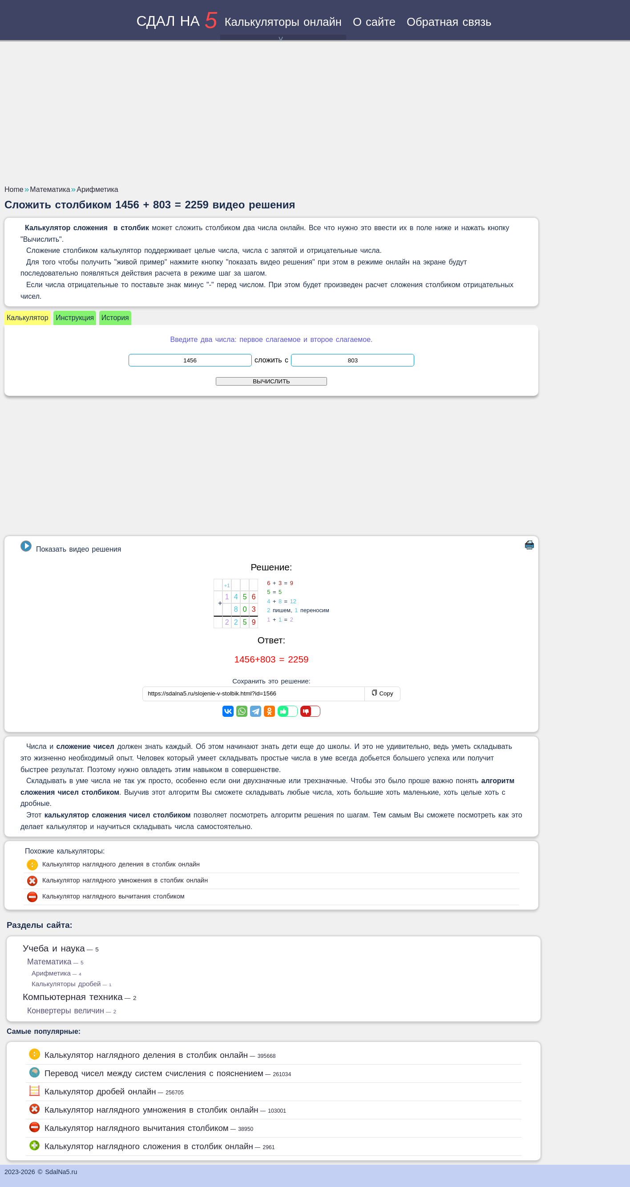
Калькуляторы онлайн (283, 28)
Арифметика (56, 973)
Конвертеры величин (71, 1010)
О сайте (374, 22)
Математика (55, 961)
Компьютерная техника (80, 997)
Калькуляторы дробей (71, 984)
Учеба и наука (61, 948)
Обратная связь (449, 22)
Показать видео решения (70, 547)
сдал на (176, 21)
